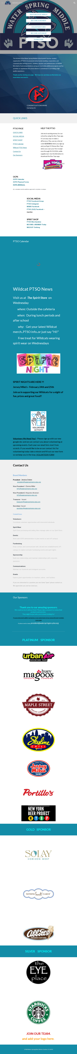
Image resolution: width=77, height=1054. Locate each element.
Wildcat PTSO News (20, 147)
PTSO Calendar (18, 144)
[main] (38, 68)
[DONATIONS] (38, 39)
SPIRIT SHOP (17, 140)
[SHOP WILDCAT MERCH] (38, 14)
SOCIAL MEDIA (18, 136)
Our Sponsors (17, 155)
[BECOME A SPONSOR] (38, 33)
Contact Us (17, 151)
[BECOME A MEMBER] (38, 20)
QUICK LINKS (18, 132)
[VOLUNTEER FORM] (38, 27)
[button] (2, 3)
